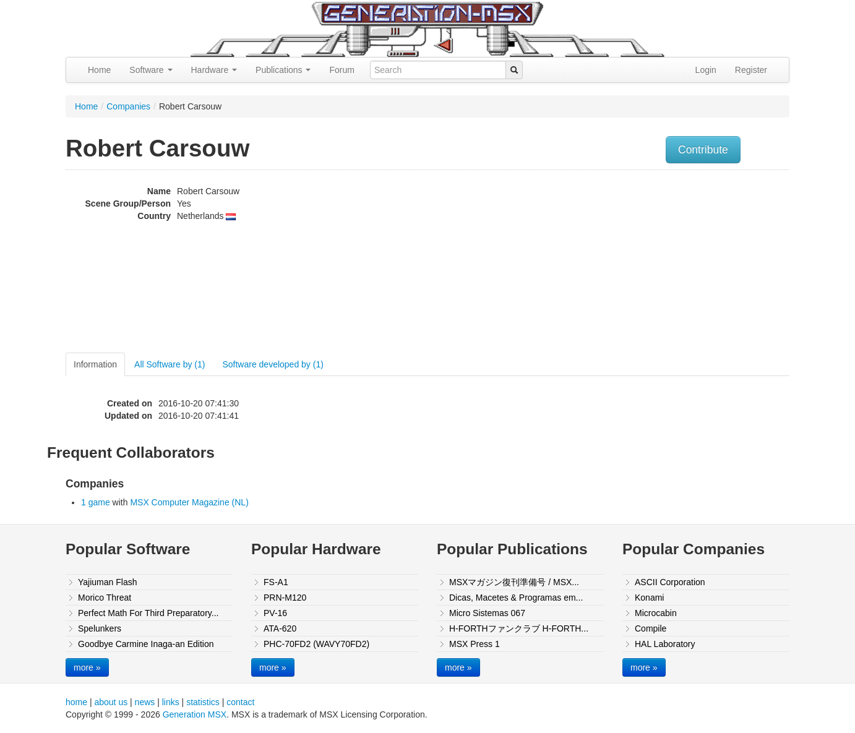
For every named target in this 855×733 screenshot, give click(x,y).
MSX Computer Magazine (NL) (189, 502)
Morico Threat (104, 597)
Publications (283, 70)
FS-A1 (276, 582)
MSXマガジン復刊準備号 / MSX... (514, 582)
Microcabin (656, 613)
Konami (649, 597)
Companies (128, 106)
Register (751, 70)
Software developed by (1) (272, 364)
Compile (650, 628)
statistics (203, 702)
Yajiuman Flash (107, 582)
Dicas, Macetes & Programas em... (516, 597)
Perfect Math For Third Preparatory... (148, 613)
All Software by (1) (169, 364)
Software (150, 70)
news (145, 702)
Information (95, 364)
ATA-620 (280, 628)
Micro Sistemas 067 (487, 613)
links (170, 702)
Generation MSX (195, 714)
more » (87, 667)
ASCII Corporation (670, 582)
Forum (341, 70)
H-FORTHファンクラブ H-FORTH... (518, 628)
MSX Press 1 (474, 644)
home (76, 702)
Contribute (703, 150)
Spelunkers (99, 628)
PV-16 (275, 613)
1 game (95, 502)
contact (240, 702)
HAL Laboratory (665, 644)
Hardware (214, 70)
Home (99, 70)
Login (705, 70)
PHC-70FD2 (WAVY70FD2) (316, 644)
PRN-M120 (285, 597)
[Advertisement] (664, 262)
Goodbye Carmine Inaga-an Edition (145, 644)
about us (110, 702)
